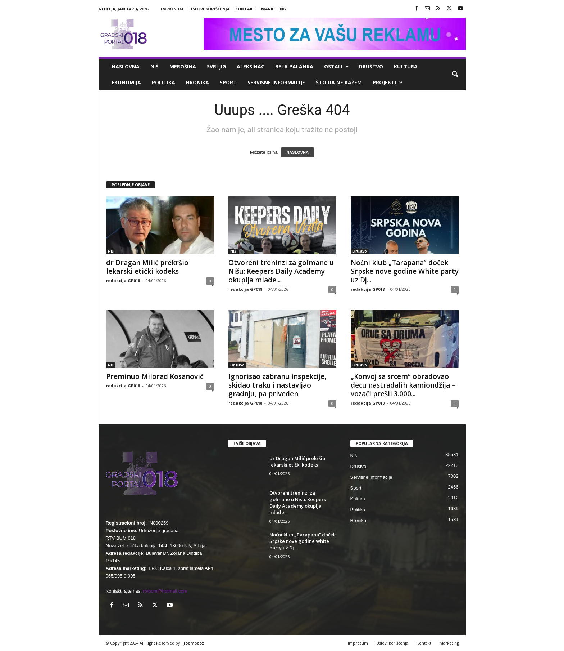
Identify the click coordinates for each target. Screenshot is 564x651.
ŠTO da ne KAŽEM (339, 82)
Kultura (406, 66)
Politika (163, 82)
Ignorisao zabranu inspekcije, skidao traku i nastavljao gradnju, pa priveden (277, 385)
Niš (154, 66)
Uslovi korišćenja (209, 9)
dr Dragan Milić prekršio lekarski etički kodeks (147, 267)
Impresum (172, 9)
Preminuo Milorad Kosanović (154, 376)
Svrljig (216, 66)
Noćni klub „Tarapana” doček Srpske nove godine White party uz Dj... (405, 271)
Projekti (387, 82)
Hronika (197, 82)
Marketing (273, 9)
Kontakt (245, 9)
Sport (228, 82)
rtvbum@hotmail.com (165, 591)
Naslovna (126, 66)
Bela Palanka (294, 66)
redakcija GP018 (123, 280)
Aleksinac (250, 66)
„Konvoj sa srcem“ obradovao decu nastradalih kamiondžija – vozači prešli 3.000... (403, 385)
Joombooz (194, 643)
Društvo (371, 66)
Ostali (336, 67)
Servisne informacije (276, 82)
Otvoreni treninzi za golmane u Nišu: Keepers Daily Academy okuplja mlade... (281, 271)
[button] (455, 75)
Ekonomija (126, 82)
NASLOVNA (297, 152)
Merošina (182, 66)
